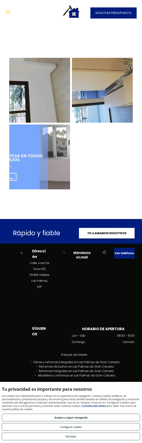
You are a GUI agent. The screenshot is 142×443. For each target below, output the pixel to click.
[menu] (8, 12)
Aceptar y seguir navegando (70, 417)
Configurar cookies (71, 427)
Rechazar (71, 436)
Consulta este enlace (93, 406)
